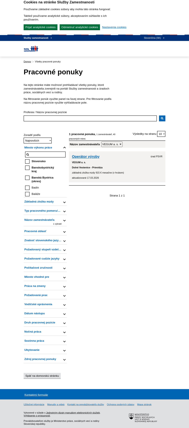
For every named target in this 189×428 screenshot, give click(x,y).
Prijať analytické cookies (40, 27)
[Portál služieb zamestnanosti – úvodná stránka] (40, 48)
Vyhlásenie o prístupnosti (37, 415)
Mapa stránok (144, 404)
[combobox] (90, 118)
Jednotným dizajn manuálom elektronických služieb (73, 413)
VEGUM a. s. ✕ (112, 144)
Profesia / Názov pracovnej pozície (45, 112)
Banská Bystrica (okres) (42, 179)
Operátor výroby (86, 156)
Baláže (36, 193)
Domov (27, 61)
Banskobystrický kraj (43, 169)
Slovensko (39, 161)
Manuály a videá (56, 404)
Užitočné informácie (34, 404)
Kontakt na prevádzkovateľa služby (85, 404)
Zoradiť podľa (32, 135)
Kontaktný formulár (36, 394)
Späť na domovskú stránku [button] (42, 375)
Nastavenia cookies (114, 27)
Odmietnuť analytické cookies (79, 27)
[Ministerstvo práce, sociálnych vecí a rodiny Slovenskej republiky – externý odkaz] (143, 426)
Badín (35, 187)
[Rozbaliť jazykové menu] (154, 38)
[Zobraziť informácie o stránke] (38, 38)
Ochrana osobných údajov (120, 404)
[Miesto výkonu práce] (45, 154)
